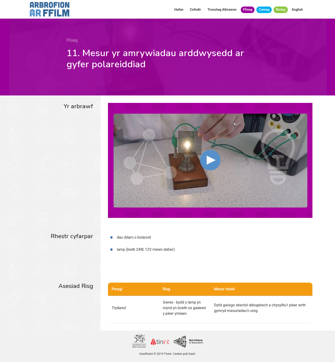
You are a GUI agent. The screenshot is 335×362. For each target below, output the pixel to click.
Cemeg (264, 10)
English (297, 10)
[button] (210, 160)
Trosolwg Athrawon (222, 10)
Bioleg (280, 10)
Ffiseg (247, 10)
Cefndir (195, 10)
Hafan (179, 10)
